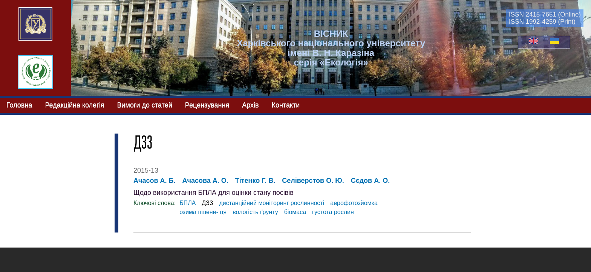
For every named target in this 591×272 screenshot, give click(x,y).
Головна (19, 105)
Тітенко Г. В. (255, 180)
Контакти (286, 105)
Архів (250, 105)
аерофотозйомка (354, 203)
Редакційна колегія (74, 105)
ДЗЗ (207, 203)
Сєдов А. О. (370, 180)
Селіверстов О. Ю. (313, 180)
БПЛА (187, 203)
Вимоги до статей (144, 105)
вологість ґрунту (255, 212)
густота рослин (333, 212)
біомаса (295, 212)
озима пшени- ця (203, 212)
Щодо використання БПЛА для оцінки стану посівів (213, 192)
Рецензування (207, 105)
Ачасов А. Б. (154, 180)
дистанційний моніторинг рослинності (271, 203)
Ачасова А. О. (205, 180)
